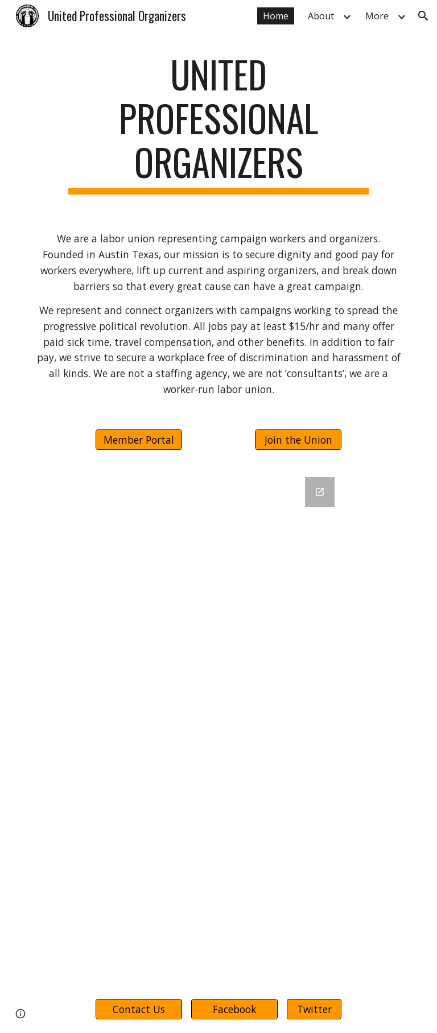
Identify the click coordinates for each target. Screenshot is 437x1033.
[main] (218, 123)
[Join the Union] (297, 439)
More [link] (377, 16)
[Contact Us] (138, 1009)
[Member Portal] (138, 439)
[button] (423, 16)
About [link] (321, 16)
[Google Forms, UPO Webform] (218, 724)
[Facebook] (234, 1009)
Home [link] (275, 16)
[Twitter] (313, 1009)
